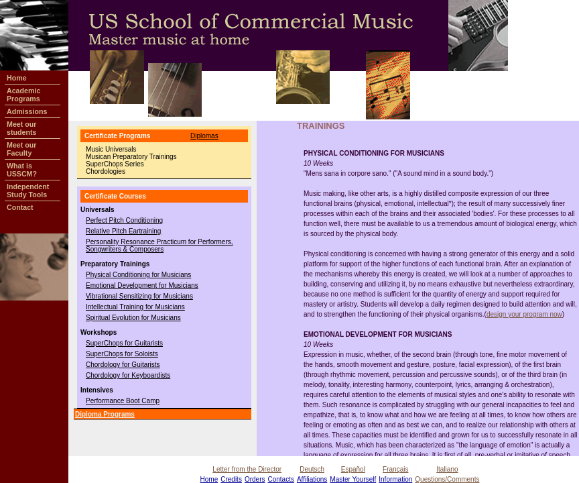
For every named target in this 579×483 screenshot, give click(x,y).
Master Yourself (353, 479)
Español (353, 469)
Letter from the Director (246, 469)
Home (209, 479)
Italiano (447, 469)
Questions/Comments (447, 479)
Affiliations (312, 479)
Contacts (280, 479)
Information (395, 479)
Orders (255, 479)
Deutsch (312, 469)
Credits (231, 479)
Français (395, 469)
